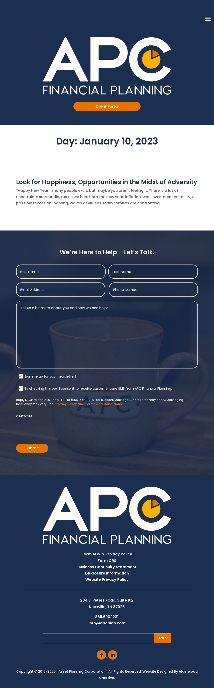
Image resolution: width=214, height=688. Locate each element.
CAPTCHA (24, 416)
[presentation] (51, 429)
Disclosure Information (107, 573)
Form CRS (107, 560)
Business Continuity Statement (106, 567)
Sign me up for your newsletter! (50, 376)
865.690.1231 (107, 616)
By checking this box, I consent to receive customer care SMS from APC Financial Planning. (98, 388)
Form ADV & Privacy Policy (107, 554)
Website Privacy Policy (107, 579)
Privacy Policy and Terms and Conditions (88, 404)
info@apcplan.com (107, 623)
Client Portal (107, 106)
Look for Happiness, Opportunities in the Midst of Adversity (106, 182)
